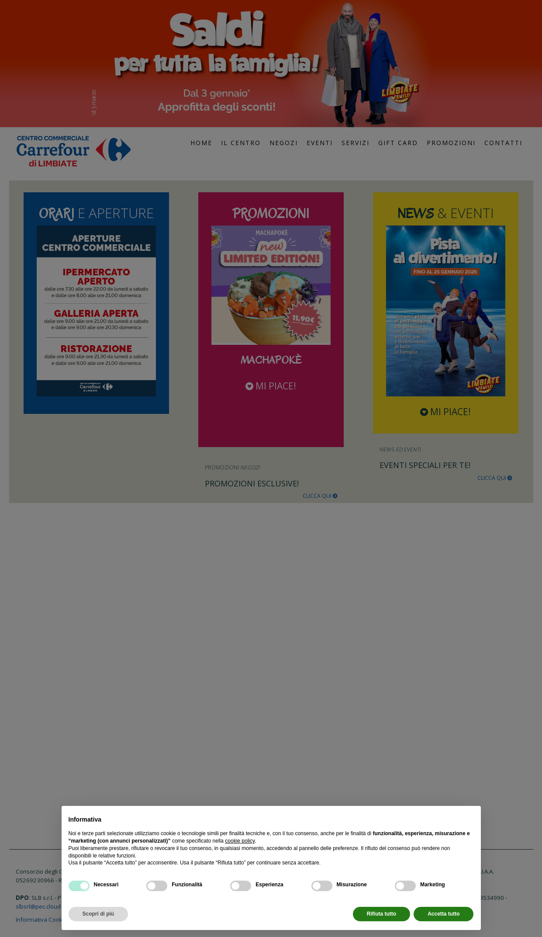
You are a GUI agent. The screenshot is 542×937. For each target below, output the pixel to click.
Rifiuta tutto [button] (381, 914)
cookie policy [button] (240, 841)
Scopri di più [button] (98, 914)
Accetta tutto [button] (443, 914)
